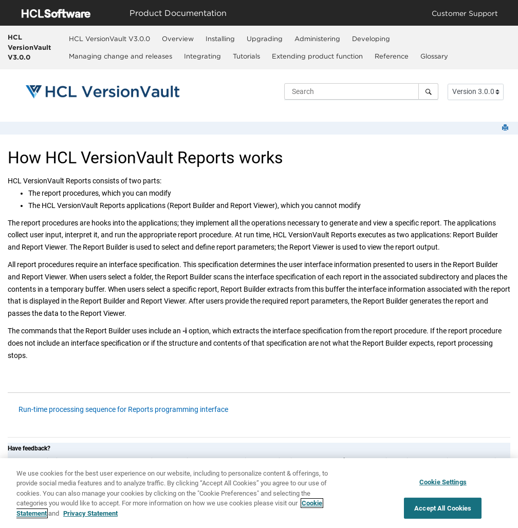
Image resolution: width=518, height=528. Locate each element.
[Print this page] (506, 128)
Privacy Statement (90, 516)
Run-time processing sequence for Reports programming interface (123, 409)
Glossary (434, 56)
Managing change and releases (120, 56)
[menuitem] (109, 38)
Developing (371, 38)
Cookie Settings (443, 485)
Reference (392, 56)
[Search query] (361, 91)
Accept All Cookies (442, 511)
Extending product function (317, 56)
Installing (220, 38)
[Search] (428, 91)
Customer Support (465, 13)
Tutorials (246, 56)
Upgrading (265, 38)
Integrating (202, 56)
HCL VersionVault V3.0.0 (29, 47)
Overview (178, 38)
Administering (317, 38)
